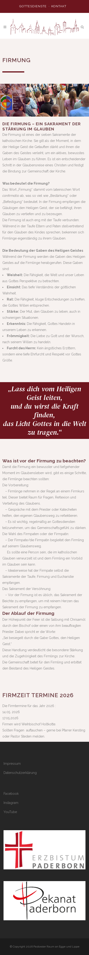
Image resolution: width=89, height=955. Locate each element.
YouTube (10, 812)
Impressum (12, 763)
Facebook (11, 793)
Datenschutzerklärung (20, 773)
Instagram (11, 803)
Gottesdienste (33, 6)
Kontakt (58, 6)
